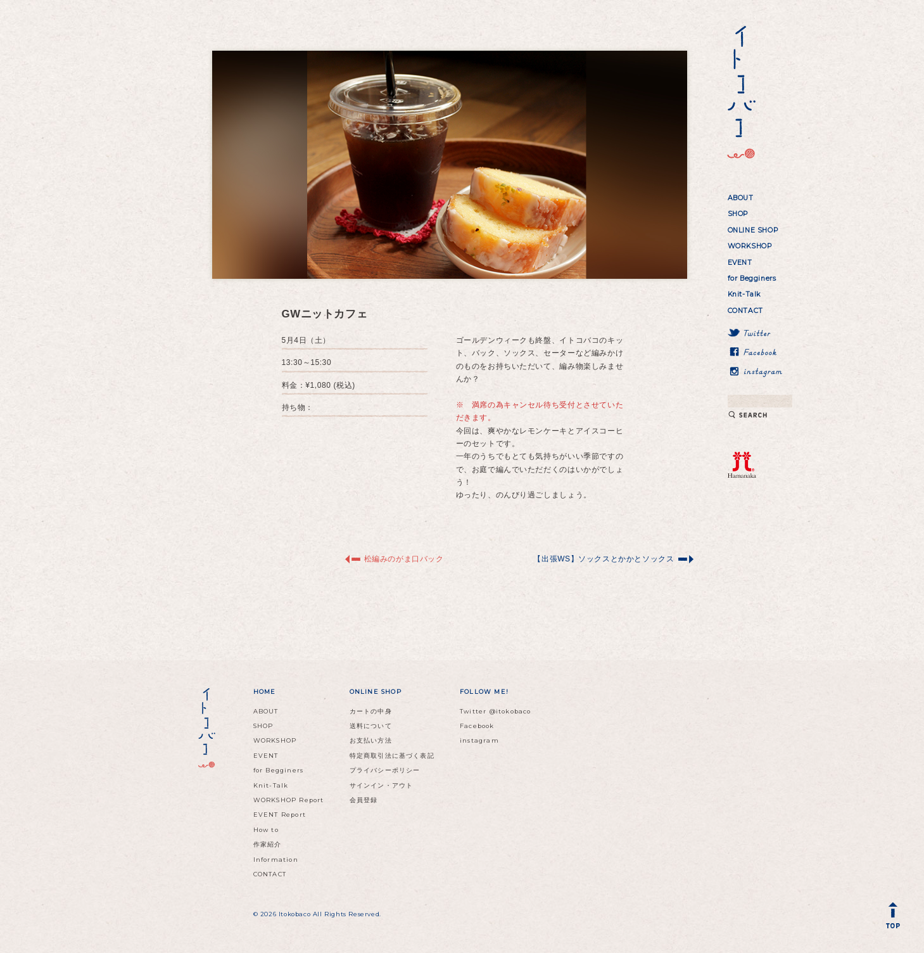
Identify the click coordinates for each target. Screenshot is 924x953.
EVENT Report (279, 814)
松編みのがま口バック (404, 558)
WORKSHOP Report (288, 799)
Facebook (761, 352)
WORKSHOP (750, 246)
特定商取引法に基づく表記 (392, 755)
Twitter (761, 333)
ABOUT (741, 198)
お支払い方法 (371, 740)
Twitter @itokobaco (495, 711)
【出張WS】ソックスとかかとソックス (603, 558)
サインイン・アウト (382, 785)
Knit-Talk (744, 294)
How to (266, 829)
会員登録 (364, 799)
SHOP (738, 214)
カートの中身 (371, 711)
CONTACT (745, 311)
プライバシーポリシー (385, 770)
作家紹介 (267, 844)
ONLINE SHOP (753, 230)
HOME (264, 691)
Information (275, 859)
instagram (761, 371)
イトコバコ (739, 93)
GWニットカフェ (325, 314)
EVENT (740, 263)
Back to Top (895, 918)
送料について (371, 725)
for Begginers (752, 278)
